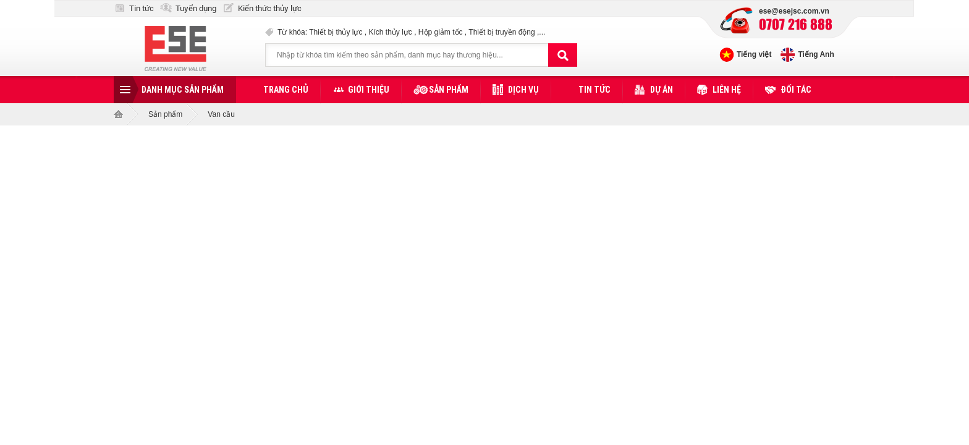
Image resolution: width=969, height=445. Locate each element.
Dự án (661, 89)
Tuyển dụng (196, 8)
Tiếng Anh (816, 54)
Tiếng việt (754, 54)
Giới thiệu (368, 89)
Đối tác (796, 89)
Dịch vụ (523, 89)
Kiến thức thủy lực (270, 8)
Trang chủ (285, 89)
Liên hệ (727, 89)
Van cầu (221, 114)
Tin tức (141, 8)
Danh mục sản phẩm (183, 89)
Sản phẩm (448, 89)
